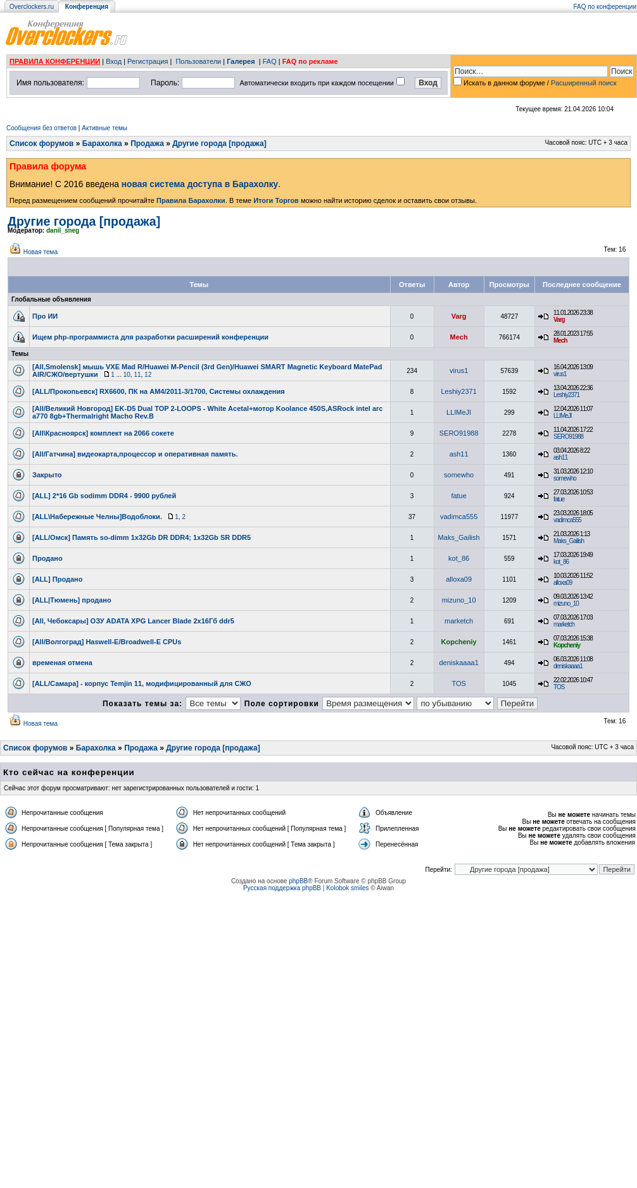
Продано (47, 558)
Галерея (241, 61)
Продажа (147, 143)
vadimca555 (458, 516)
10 (126, 374)
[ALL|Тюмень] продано (71, 600)
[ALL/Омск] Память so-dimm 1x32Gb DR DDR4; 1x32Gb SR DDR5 (141, 537)
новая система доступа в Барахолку (200, 184)
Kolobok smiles (347, 888)
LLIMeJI (458, 412)
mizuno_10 (459, 600)
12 (147, 374)
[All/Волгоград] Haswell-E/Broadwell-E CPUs (106, 642)
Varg (459, 316)
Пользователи (198, 61)
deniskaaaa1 (458, 662)
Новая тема (40, 251)
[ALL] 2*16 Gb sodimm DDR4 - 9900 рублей (104, 495)
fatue (458, 495)
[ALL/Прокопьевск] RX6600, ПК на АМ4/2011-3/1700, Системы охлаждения (158, 391)
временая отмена (62, 662)
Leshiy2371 (458, 391)
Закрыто (47, 475)
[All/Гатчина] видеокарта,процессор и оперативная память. (134, 454)
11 (137, 374)
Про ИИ (45, 316)
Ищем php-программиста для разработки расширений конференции (150, 337)
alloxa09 (459, 579)
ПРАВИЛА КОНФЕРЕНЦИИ (54, 61)
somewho (459, 475)
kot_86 (458, 558)
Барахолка (102, 143)
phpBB (298, 881)
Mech (459, 337)
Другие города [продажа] (219, 143)
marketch (459, 621)
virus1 (459, 370)
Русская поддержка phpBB (282, 888)
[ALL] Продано (57, 579)
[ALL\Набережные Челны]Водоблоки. (97, 516)
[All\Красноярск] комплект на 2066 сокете (103, 433)
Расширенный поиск (584, 83)
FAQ (270, 61)
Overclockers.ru (31, 6)
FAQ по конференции (605, 6)
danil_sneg (62, 230)
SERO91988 (459, 433)
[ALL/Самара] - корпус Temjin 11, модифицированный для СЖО (141, 683)
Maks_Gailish (459, 537)
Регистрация (147, 61)
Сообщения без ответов (41, 128)
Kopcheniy (459, 642)
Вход (114, 61)
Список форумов (41, 143)
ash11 (459, 454)
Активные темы (104, 128)
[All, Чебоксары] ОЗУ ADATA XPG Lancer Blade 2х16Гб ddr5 (133, 621)
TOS (458, 683)
